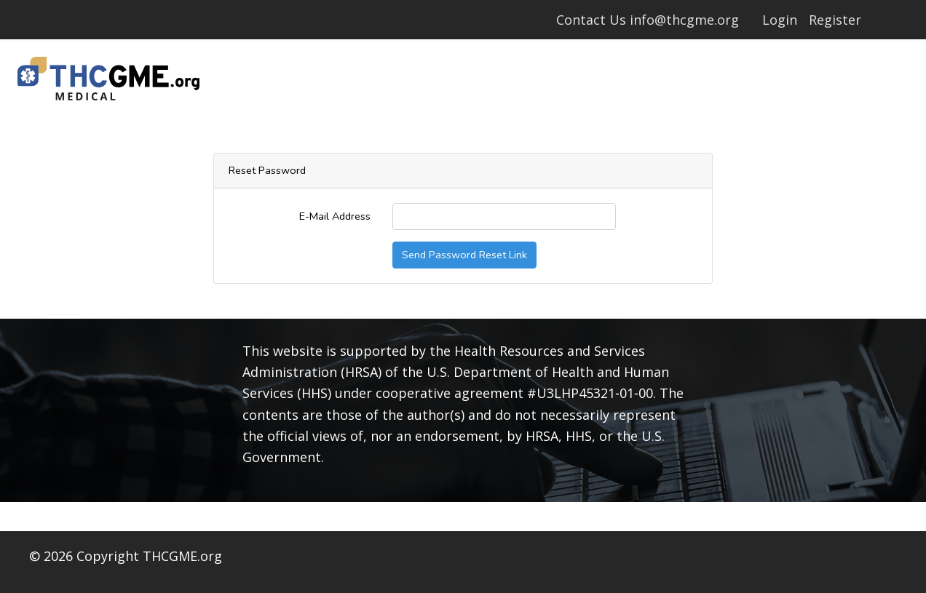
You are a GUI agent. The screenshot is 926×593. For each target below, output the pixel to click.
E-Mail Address (335, 216)
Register (835, 19)
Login (779, 19)
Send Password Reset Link (464, 254)
